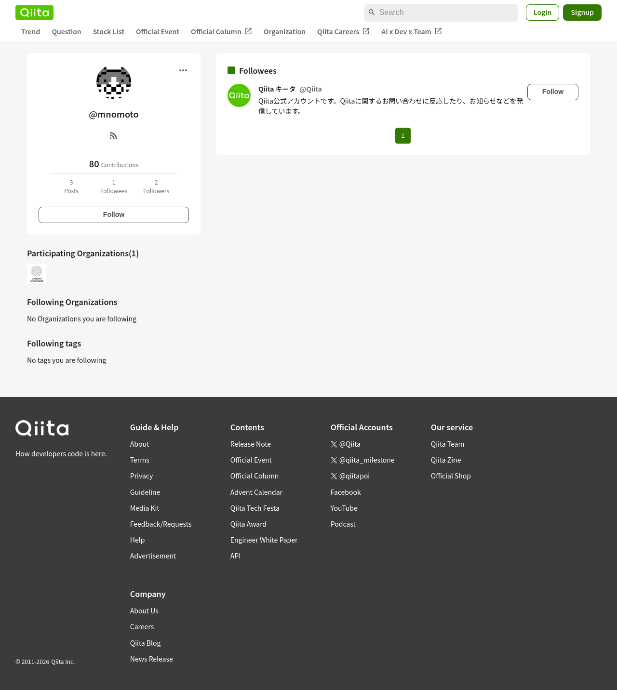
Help (137, 539)
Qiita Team (448, 444)
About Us (144, 610)
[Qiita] (34, 12)
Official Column (221, 32)
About (139, 444)
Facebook (346, 492)
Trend (30, 31)
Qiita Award (248, 524)
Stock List (108, 31)
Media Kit (145, 508)
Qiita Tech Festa (255, 508)
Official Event (157, 31)
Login (543, 12)
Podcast (343, 524)
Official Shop (451, 475)
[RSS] (113, 135)
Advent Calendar (256, 492)
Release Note (250, 444)
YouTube (344, 508)
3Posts (71, 186)
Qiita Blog (145, 643)
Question (66, 31)
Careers (142, 626)
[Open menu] (183, 70)
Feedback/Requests (161, 524)
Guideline (145, 492)
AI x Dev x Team (411, 32)
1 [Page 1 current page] (402, 135)
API (235, 555)
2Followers (156, 186)
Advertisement (153, 555)
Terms (139, 459)
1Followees (113, 186)
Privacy (141, 475)
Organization (285, 31)
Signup (582, 12)
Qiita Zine (446, 459)
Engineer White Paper (264, 539)
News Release (151, 658)
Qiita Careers (343, 32)
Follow (113, 214)
